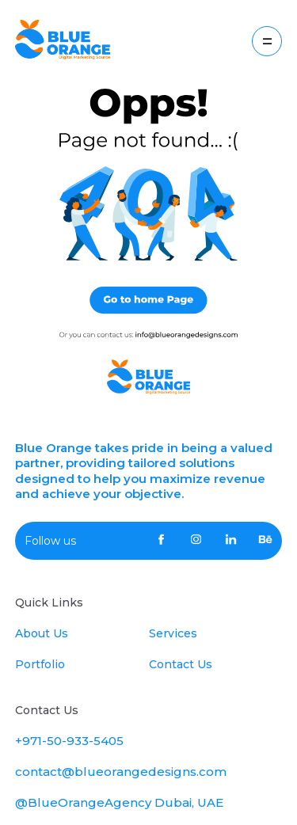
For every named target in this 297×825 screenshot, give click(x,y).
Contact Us (180, 664)
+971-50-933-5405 (69, 740)
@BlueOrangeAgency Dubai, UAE (119, 802)
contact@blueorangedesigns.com (121, 771)
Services (173, 633)
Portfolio (40, 664)
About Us (41, 633)
